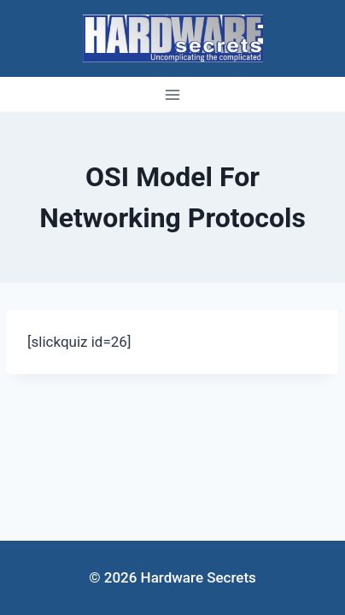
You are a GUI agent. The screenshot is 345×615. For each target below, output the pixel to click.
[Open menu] (173, 94)
